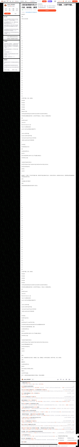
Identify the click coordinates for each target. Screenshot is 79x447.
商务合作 (37, 446)
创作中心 (69, 1)
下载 (10, 1)
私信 (15, 13)
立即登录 (47, 10)
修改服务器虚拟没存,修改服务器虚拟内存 (11, 65)
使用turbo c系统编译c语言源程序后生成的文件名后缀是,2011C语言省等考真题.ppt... (13, 38)
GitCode (17, 1)
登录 (55, 1)
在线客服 (58, 446)
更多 (26, 1)
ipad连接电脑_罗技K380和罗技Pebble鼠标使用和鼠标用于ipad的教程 (11, 30)
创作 (75, 1)
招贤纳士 (33, 446)
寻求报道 (40, 446)
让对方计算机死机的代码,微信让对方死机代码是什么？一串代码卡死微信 (11, 20)
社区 (13, 1)
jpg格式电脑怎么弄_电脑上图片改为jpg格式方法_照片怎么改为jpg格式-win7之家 (11, 26)
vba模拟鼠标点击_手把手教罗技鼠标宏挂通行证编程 (11, 33)
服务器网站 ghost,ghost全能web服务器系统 (11, 67)
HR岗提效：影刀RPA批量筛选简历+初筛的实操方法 (11, 54)
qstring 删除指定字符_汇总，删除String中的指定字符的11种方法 (11, 23)
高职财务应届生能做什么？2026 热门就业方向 (11, 50)
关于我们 (30, 446)
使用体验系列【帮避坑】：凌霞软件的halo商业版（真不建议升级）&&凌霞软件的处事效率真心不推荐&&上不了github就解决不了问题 (11, 45)
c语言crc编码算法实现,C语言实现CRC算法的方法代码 (13, 36)
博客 (7, 1)
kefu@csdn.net (52, 446)
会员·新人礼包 (61, 1)
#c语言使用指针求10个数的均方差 (31, 12)
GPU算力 (22, 1)
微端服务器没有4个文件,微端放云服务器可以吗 (11, 63)
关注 (33, 379)
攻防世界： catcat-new (9, 56)
